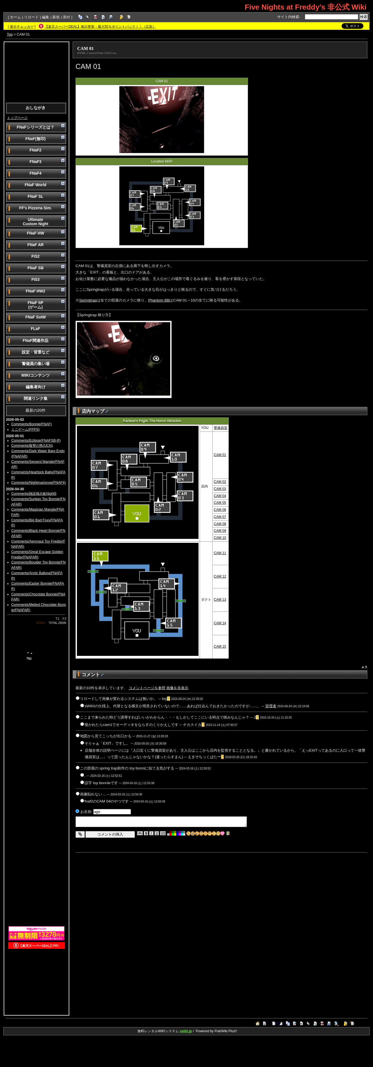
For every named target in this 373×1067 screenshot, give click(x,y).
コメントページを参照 (147, 688)
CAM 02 (220, 482)
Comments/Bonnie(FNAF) (31, 424)
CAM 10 (220, 538)
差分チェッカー (22, 27)
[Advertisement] (36, 72)
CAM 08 (220, 524)
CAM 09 (220, 531)
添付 (66, 17)
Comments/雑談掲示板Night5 (34, 494)
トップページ (17, 118)
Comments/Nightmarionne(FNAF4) (38, 483)
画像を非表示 (177, 688)
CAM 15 (220, 647)
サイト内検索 (288, 17)
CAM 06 (220, 510)
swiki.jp (186, 1031)
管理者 (270, 706)
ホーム (15, 17)
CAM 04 (220, 496)
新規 (56, 17)
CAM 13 (220, 600)
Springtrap (88, 300)
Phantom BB (158, 300)
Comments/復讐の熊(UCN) (32, 446)
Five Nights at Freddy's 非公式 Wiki (305, 7)
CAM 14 (220, 623)
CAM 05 (220, 503)
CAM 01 (85, 48)
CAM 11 (220, 553)
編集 (45, 17)
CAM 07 (220, 517)
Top (10, 34)
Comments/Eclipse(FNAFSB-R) (36, 441)
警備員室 (220, 428)
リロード (31, 17)
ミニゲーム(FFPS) (25, 429)
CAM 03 (220, 489)
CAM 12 (220, 576)
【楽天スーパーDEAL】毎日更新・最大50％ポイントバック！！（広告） (100, 27)
